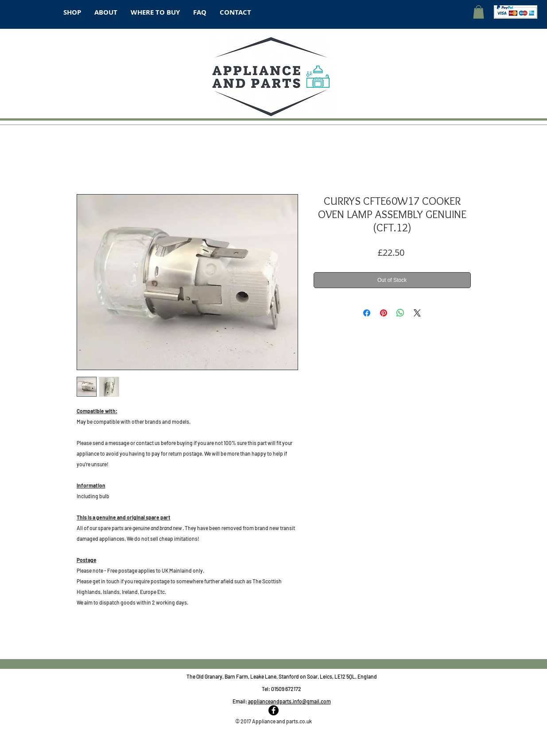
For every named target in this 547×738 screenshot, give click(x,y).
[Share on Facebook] (366, 313)
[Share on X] (417, 313)
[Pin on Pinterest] (383, 313)
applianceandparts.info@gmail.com (289, 701)
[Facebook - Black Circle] (273, 710)
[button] (478, 12)
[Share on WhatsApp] (400, 313)
